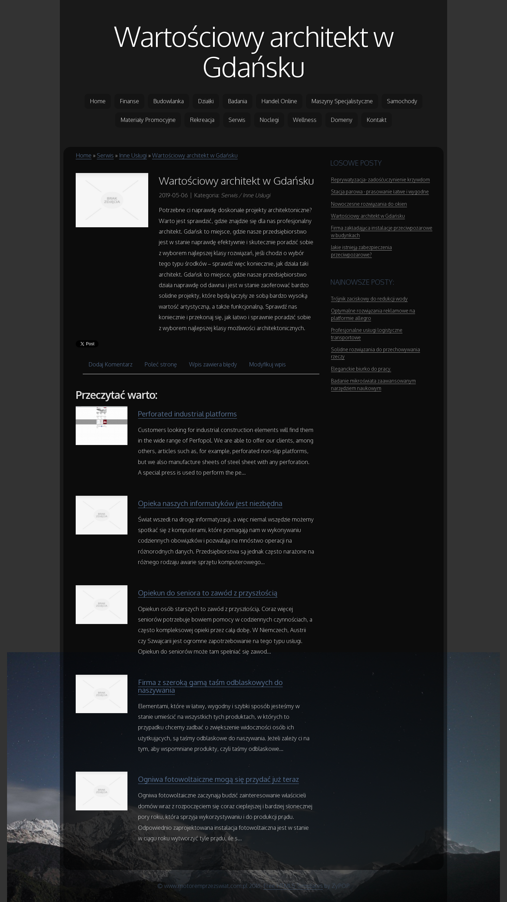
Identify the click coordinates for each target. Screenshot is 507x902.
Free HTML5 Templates (293, 885)
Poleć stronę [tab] (160, 364)
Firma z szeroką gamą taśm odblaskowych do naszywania (210, 686)
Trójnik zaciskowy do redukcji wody (369, 299)
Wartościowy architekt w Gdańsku (253, 51)
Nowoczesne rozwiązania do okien (369, 204)
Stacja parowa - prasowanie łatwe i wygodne (380, 191)
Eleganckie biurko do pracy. (361, 369)
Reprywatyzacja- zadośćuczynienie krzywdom (380, 180)
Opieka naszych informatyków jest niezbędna (210, 503)
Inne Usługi (133, 155)
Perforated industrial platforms (187, 413)
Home (84, 155)
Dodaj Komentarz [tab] (110, 364)
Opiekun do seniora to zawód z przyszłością (207, 592)
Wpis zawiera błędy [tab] (213, 364)
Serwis (105, 155)
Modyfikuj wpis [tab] (267, 364)
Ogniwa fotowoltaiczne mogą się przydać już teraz (218, 779)
